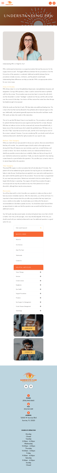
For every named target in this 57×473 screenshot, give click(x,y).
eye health (18, 289)
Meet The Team (20, 250)
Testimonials (19, 255)
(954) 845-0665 (28, 400)
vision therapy (20, 272)
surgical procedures (21, 294)
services (18, 276)
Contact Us (19, 261)
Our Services (19, 245)
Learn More (28, 328)
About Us (18, 239)
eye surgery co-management (23, 302)
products (18, 298)
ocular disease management (23, 306)
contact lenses (20, 281)
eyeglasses (19, 285)
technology (19, 311)
